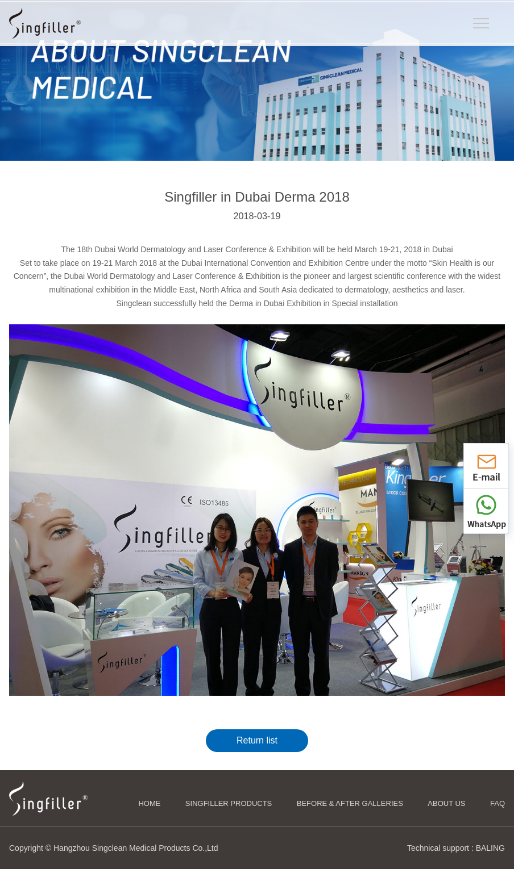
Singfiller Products (228, 803)
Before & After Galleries (350, 803)
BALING (490, 848)
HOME (149, 803)
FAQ (497, 803)
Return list (257, 740)
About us (446, 803)
